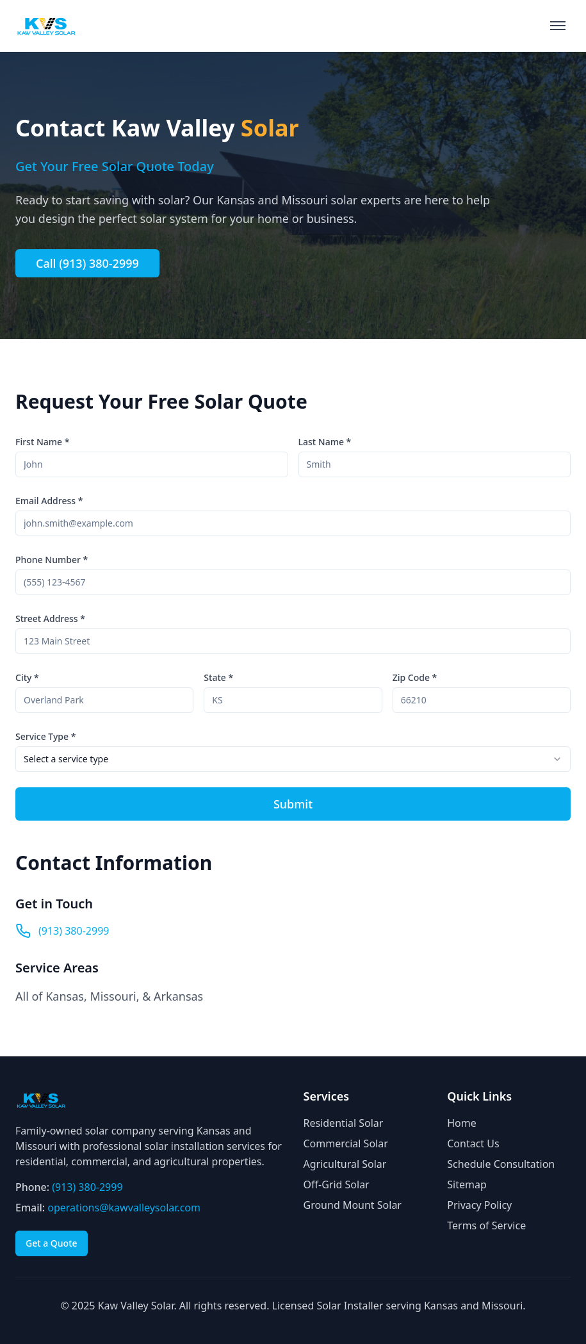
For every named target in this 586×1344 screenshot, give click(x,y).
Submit (293, 804)
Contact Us (473, 1143)
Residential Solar (344, 1123)
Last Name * (325, 442)
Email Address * (49, 501)
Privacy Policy (479, 1205)
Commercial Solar (346, 1143)
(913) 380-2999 (73, 931)
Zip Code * (415, 677)
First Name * (42, 442)
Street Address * (50, 618)
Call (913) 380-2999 (87, 263)
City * (27, 677)
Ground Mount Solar (353, 1205)
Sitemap (467, 1184)
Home (461, 1123)
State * (218, 677)
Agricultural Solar (345, 1164)
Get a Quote (51, 1243)
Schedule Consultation (501, 1164)
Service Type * (45, 736)
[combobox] (293, 759)
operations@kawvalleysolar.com (123, 1208)
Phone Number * (51, 559)
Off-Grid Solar (337, 1184)
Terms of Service (486, 1225)
